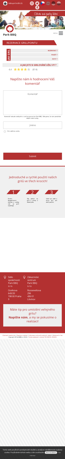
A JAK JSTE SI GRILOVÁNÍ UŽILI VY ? (38, 65)
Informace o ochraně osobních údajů (40, 335)
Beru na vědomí (51, 452)
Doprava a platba (22, 335)
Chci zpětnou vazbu (13, 131)
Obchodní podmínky (9, 335)
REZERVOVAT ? (52, 51)
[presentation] (23, 144)
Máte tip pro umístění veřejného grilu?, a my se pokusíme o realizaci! (32, 315)
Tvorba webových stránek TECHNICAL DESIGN (43, 337)
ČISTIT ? (54, 59)
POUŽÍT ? (54, 55)
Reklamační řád (57, 335)
